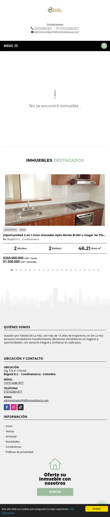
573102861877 (43, 28)
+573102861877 (69, 28)
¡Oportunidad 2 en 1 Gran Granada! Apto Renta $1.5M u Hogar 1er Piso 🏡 (56, 235)
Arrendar (11, 436)
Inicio (9, 426)
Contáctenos (13, 447)
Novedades (13, 441)
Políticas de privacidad (19, 452)
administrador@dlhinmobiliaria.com (26, 400)
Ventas (10, 431)
